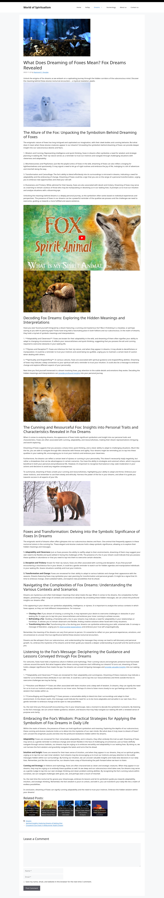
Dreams (99, 7)
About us (123, 7)
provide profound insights (69, 373)
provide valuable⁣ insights (115, 667)
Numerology (111, 7)
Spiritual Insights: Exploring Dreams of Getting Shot (44, 823)
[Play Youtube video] (82, 238)
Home (79, 7)
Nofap (87, 7)
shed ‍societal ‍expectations (70, 627)
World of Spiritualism (37, 7)
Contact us (134, 7)
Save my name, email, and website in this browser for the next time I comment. (59, 881)
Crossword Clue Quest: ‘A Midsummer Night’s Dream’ (44, 825)
